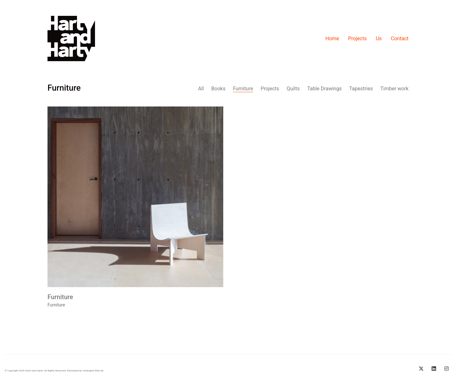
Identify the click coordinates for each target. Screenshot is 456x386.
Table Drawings (324, 89)
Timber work (394, 89)
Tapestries (361, 89)
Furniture (243, 89)
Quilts (293, 89)
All (201, 89)
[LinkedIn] (434, 368)
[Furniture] (135, 197)
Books (218, 89)
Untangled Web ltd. (93, 370)
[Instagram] (446, 368)
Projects (270, 89)
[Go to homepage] (71, 38)
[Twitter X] (421, 368)
